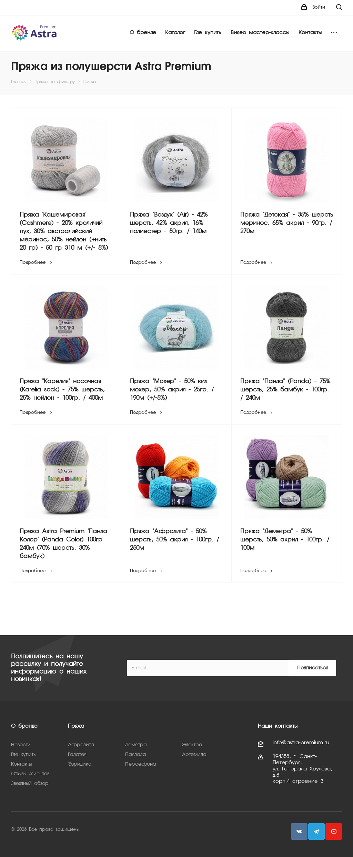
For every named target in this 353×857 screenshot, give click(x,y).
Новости (21, 745)
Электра (192, 745)
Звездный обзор (30, 783)
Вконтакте (299, 831)
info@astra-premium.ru (301, 742)
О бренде (143, 32)
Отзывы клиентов (30, 773)
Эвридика (80, 764)
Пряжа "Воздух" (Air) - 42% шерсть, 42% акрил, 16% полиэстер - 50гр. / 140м (169, 223)
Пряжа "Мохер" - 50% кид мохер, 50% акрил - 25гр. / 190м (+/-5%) (172, 390)
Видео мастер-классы (260, 32)
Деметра (136, 745)
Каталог (175, 32)
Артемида (194, 754)
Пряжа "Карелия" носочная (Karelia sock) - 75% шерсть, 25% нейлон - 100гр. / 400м (62, 390)
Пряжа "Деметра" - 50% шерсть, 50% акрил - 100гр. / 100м (284, 540)
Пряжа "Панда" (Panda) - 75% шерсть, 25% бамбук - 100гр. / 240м (285, 390)
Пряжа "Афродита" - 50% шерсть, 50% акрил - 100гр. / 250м (174, 540)
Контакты (310, 32)
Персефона (140, 764)
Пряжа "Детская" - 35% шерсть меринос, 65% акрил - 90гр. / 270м (286, 223)
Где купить (207, 32)
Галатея (77, 754)
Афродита (81, 745)
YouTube (333, 831)
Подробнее (37, 262)
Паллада (135, 754)
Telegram (316, 831)
